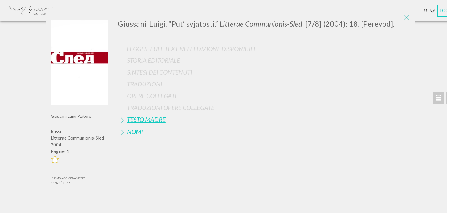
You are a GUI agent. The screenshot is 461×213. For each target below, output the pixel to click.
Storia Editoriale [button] (153, 60)
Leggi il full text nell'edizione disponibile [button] (192, 48)
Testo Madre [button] (146, 119)
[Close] (406, 18)
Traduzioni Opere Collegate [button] (170, 107)
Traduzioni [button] (144, 83)
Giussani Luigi (64, 116)
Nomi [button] (135, 131)
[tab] (264, 60)
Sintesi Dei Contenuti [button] (159, 72)
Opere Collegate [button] (152, 95)
